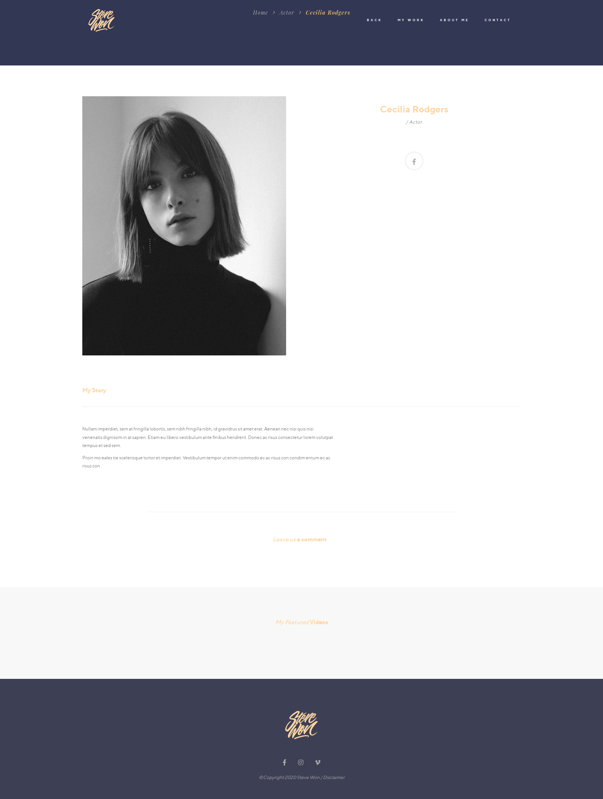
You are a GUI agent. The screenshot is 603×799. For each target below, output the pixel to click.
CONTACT (498, 20)
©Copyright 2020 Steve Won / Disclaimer (302, 777)
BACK (374, 20)
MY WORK (411, 20)
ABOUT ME (454, 20)
